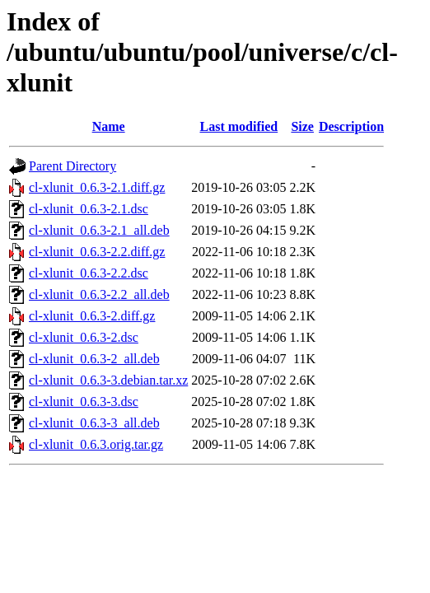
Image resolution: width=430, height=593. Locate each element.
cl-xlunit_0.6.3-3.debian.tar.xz (108, 380)
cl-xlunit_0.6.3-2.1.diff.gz (97, 187)
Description (351, 126)
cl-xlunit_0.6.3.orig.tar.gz (96, 444)
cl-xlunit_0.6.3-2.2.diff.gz (97, 252)
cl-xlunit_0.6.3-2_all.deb (94, 359)
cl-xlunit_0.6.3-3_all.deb (94, 423)
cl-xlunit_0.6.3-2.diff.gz (92, 316)
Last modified (239, 126)
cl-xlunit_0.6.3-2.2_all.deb (99, 294)
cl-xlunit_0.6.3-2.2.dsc (88, 273)
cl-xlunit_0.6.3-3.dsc (83, 402)
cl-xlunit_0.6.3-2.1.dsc (88, 209)
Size (302, 126)
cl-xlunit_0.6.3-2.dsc (83, 337)
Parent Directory (72, 166)
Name (108, 126)
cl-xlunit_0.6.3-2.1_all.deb (99, 230)
